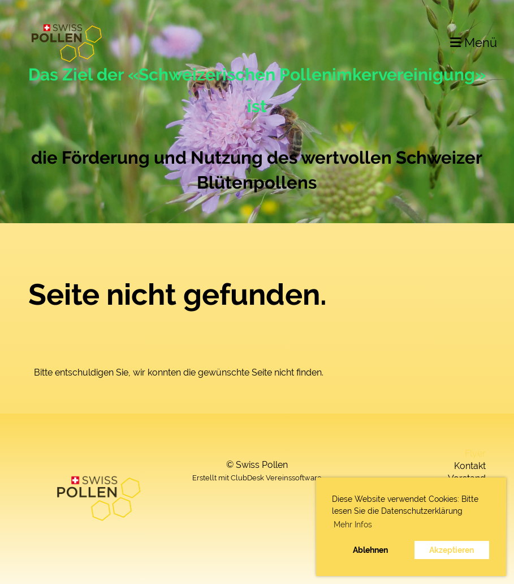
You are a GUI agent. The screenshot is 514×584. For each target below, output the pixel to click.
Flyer (475, 453)
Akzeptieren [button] (451, 550)
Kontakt (470, 466)
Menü (473, 42)
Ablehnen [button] (370, 550)
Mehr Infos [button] (353, 524)
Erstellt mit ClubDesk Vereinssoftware (257, 478)
